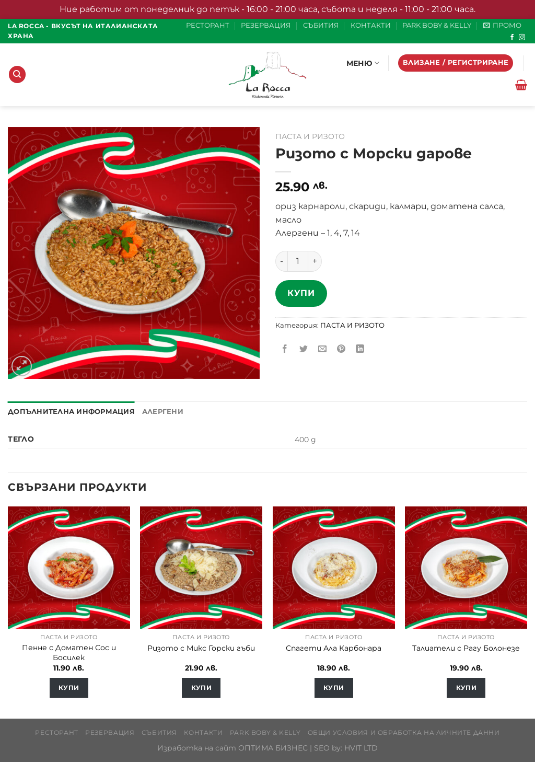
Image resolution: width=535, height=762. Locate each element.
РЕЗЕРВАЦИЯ (266, 25)
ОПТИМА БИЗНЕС (273, 748)
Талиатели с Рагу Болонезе (466, 648)
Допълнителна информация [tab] (71, 411)
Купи (301, 293)
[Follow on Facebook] (512, 37)
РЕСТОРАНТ (207, 25)
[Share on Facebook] (285, 349)
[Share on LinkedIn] (360, 349)
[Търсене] (17, 74)
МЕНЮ (363, 63)
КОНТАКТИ (371, 25)
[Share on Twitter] (303, 349)
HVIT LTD (361, 748)
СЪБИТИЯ (321, 25)
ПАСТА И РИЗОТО (310, 136)
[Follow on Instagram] (522, 37)
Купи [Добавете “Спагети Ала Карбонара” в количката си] (333, 687)
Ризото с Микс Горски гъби (201, 648)
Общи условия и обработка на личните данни (404, 732)
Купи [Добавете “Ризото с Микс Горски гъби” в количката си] (201, 687)
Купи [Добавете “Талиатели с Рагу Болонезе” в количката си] (466, 687)
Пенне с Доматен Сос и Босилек (69, 652)
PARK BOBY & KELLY (436, 25)
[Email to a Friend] (322, 349)
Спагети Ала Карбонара (333, 648)
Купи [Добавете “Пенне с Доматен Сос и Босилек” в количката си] (69, 687)
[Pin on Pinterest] (341, 349)
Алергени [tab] (162, 411)
